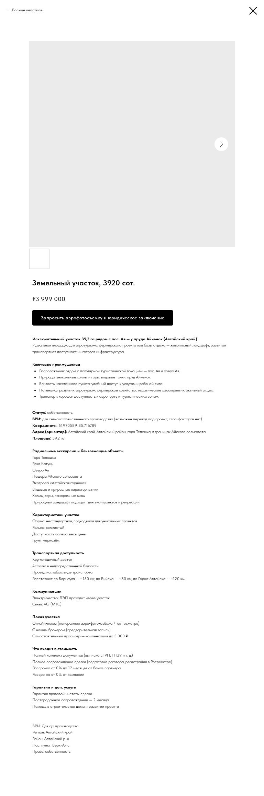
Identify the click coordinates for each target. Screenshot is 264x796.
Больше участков (27, 10)
